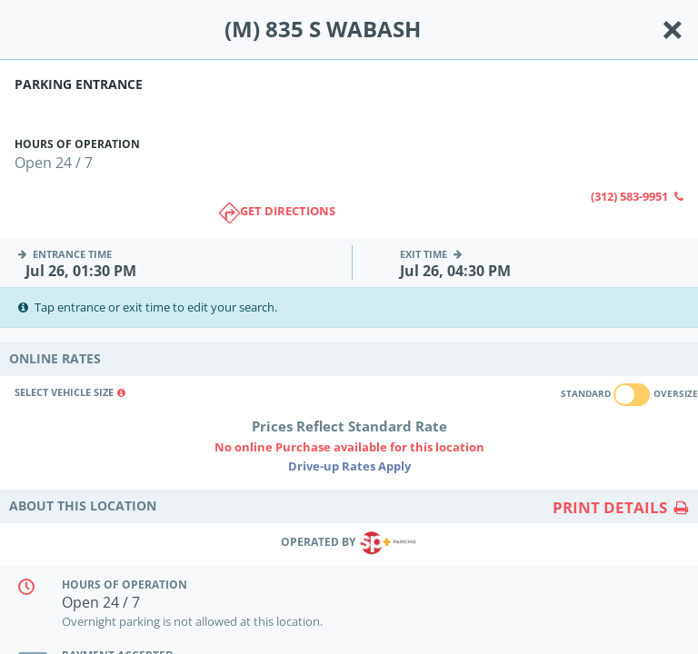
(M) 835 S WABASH (322, 29)
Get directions (277, 213)
